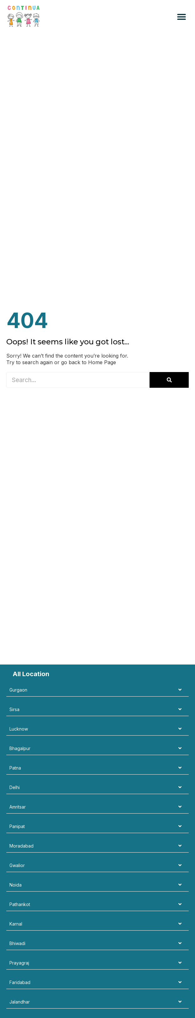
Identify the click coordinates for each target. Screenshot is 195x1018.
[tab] (97, 690)
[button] (182, 17)
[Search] (169, 380)
